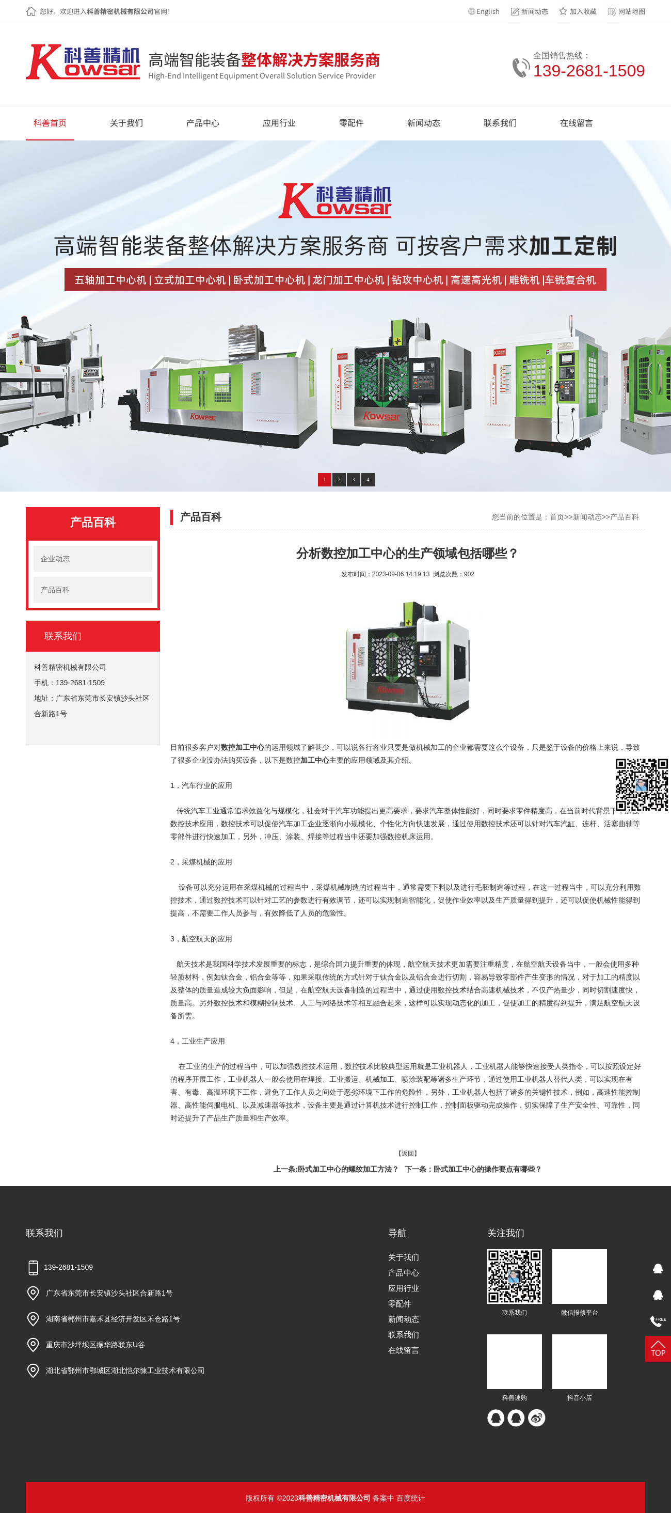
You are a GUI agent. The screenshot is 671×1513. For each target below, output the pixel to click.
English (488, 11)
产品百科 (55, 590)
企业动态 (55, 559)
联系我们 (403, 1334)
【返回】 (407, 1153)
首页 (557, 517)
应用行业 (403, 1288)
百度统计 (410, 1498)
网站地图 (631, 11)
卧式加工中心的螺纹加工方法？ (348, 1169)
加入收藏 (583, 11)
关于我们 (403, 1257)
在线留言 (403, 1350)
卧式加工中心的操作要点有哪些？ (488, 1169)
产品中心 (403, 1272)
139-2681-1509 (589, 70)
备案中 (383, 1498)
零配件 (399, 1303)
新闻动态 (534, 11)
